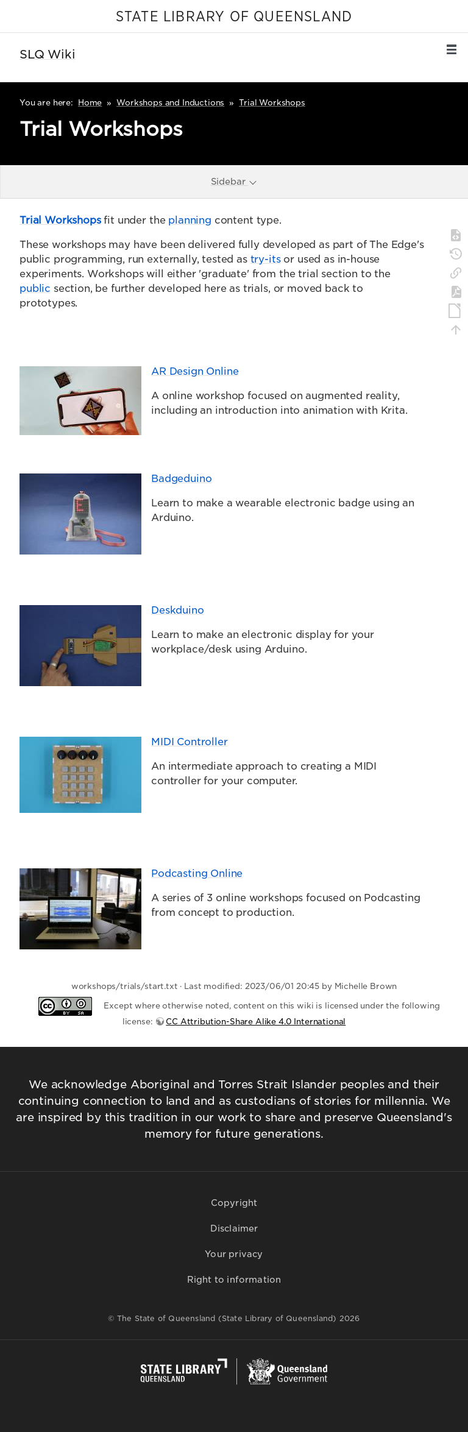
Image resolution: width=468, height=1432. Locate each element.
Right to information (234, 1280)
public (35, 288)
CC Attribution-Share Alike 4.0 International (256, 1021)
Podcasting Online (197, 873)
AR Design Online (194, 371)
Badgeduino (181, 478)
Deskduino (177, 610)
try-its (265, 259)
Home (90, 102)
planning (189, 220)
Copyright (234, 1203)
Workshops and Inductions (170, 102)
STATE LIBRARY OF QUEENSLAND (234, 17)
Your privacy (234, 1254)
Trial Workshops (272, 102)
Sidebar (234, 181)
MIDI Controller (189, 742)
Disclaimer (234, 1228)
